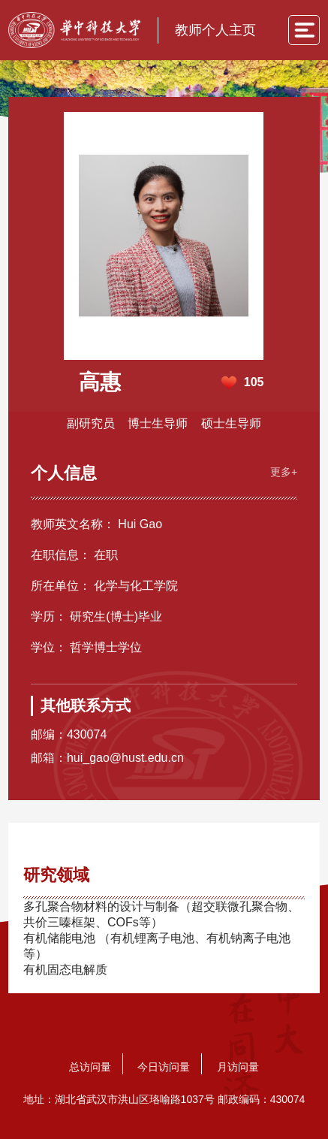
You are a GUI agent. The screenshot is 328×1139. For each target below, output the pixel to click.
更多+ (283, 472)
